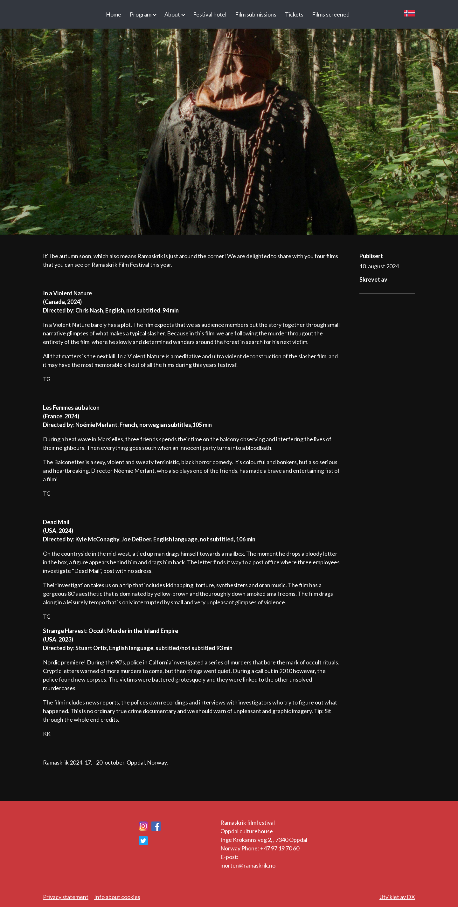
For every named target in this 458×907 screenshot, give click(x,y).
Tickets (294, 14)
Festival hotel (209, 14)
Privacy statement (65, 896)
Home (113, 14)
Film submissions (255, 14)
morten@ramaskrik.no (247, 865)
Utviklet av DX (397, 896)
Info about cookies (117, 896)
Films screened (331, 14)
